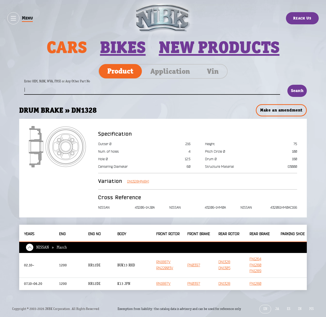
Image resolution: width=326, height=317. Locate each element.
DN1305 (224, 268)
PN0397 (193, 265)
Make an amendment (281, 110)
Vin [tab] (213, 71)
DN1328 (224, 262)
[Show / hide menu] (13, 18)
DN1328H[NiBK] (138, 181)
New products (219, 47)
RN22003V (164, 268)
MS (311, 309)
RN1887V (163, 262)
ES (288, 309)
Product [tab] (120, 71)
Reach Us (302, 18)
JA (277, 309)
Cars (67, 47)
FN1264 (255, 259)
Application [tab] (170, 71)
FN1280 (255, 265)
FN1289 (255, 271)
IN (299, 309)
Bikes (123, 47)
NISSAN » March (51, 247)
